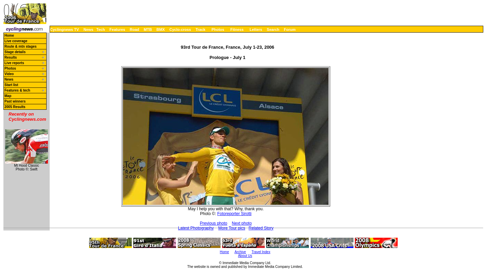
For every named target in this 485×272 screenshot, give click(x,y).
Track (201, 29)
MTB (148, 29)
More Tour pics (231, 228)
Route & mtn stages (20, 46)
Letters (256, 29)
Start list (11, 85)
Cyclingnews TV (64, 29)
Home (9, 35)
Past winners (15, 101)
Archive (240, 252)
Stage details (15, 52)
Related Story (261, 228)
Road (134, 29)
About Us (245, 256)
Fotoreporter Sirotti (234, 213)
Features (117, 29)
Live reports (14, 63)
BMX (161, 29)
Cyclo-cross (180, 29)
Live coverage (15, 41)
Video (9, 74)
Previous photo (213, 223)
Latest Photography (196, 228)
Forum (290, 29)
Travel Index (261, 252)
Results (10, 57)
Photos (217, 29)
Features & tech (17, 90)
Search (273, 29)
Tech (100, 29)
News (89, 29)
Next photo (242, 223)
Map (7, 96)
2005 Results (14, 107)
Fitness (237, 29)
